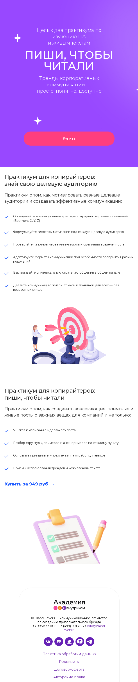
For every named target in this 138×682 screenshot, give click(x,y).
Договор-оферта (69, 669)
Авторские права (69, 677)
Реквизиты (69, 662)
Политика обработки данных (69, 654)
